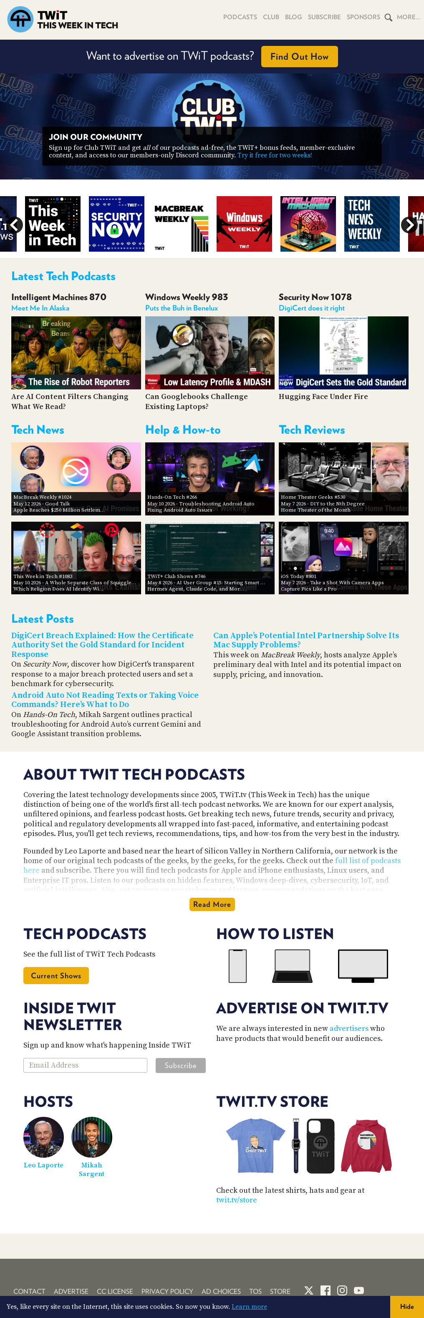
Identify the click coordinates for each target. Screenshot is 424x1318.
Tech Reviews (312, 429)
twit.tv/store (236, 1200)
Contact (29, 1291)
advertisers (349, 1028)
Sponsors (363, 17)
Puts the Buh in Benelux (181, 307)
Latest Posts (42, 618)
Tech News (37, 429)
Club (271, 17)
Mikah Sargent (91, 1169)
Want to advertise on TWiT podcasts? (212, 56)
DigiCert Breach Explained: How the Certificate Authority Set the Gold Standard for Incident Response (102, 645)
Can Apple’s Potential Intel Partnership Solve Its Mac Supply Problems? (306, 641)
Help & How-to (183, 429)
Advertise (71, 1291)
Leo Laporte (43, 1165)
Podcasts (240, 17)
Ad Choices (221, 1291)
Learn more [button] (249, 1307)
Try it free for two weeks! (274, 155)
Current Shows (56, 975)
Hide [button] (407, 1306)
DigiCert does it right (312, 307)
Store (280, 1291)
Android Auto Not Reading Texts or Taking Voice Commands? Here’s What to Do (105, 700)
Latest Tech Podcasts (63, 276)
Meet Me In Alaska (40, 307)
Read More (212, 904)
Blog (293, 17)
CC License (115, 1291)
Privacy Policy (167, 1291)
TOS (255, 1291)
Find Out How (299, 56)
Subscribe (324, 17)
